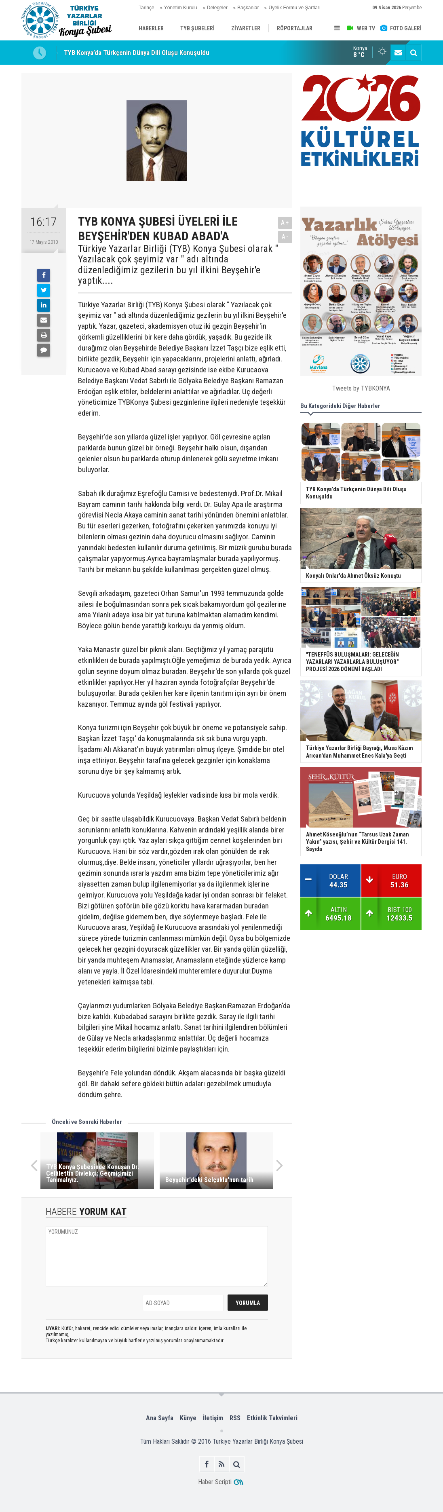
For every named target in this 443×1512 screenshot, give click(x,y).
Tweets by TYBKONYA (361, 388)
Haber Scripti (215, 1482)
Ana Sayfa (159, 1418)
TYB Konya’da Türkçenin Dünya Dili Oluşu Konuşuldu (136, 53)
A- (285, 237)
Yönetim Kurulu (180, 8)
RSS (235, 1418)
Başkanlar (248, 8)
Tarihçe (146, 8)
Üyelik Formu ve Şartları (294, 8)
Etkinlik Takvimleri (272, 1418)
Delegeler (217, 8)
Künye (188, 1418)
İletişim (213, 1418)
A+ (285, 222)
